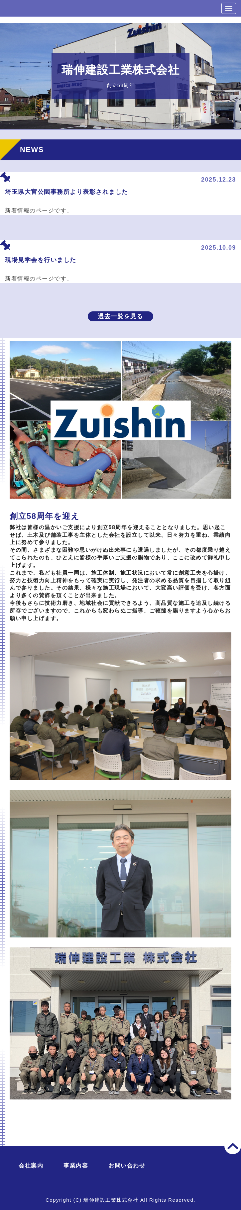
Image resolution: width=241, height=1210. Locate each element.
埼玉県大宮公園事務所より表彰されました (66, 192)
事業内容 (75, 1166)
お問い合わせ (126, 1166)
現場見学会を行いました (40, 260)
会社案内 (31, 1166)
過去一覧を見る (120, 316)
